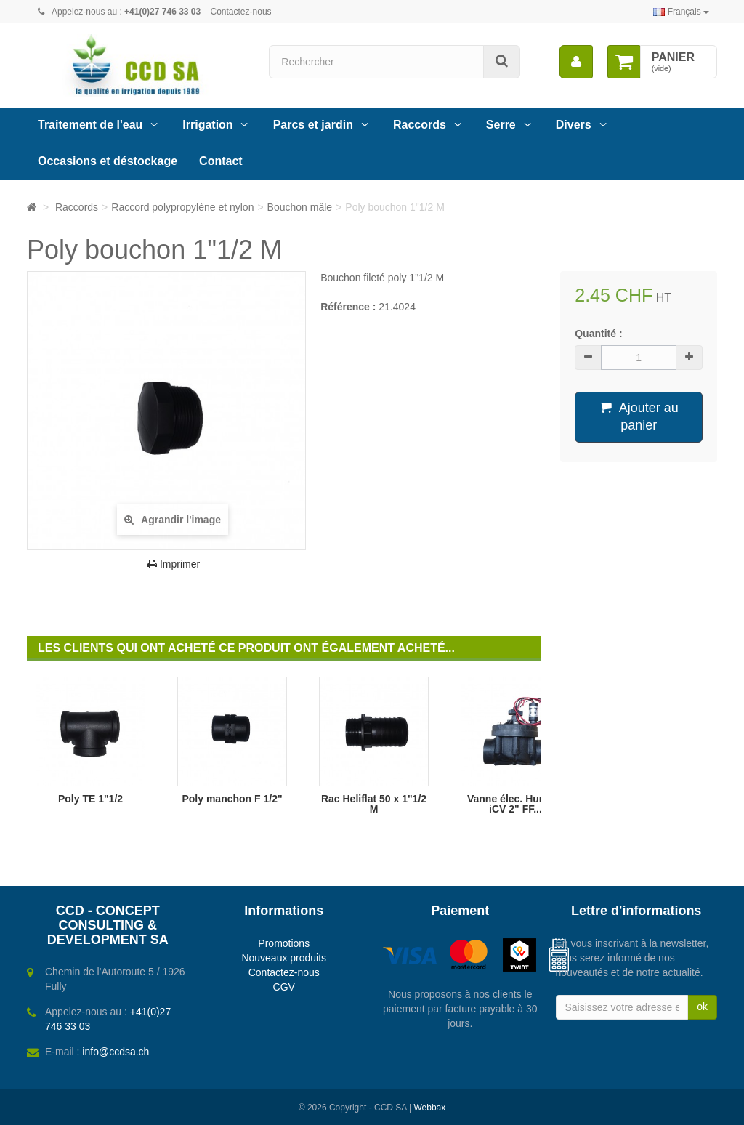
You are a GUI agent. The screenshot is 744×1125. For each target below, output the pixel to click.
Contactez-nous (241, 12)
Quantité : (598, 333)
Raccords (419, 124)
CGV (284, 987)
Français (681, 12)
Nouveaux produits (283, 958)
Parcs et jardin (313, 124)
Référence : (348, 306)
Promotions (284, 943)
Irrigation (207, 124)
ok (702, 1006)
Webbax (429, 1107)
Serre (501, 124)
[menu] (576, 61)
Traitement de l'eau (90, 124)
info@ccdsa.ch (115, 1051)
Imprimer (173, 564)
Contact (221, 161)
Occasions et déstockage (107, 161)
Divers (573, 124)
